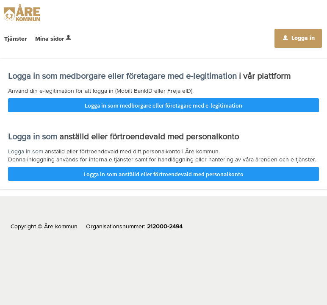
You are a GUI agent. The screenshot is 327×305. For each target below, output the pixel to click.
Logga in (299, 37)
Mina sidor (53, 38)
